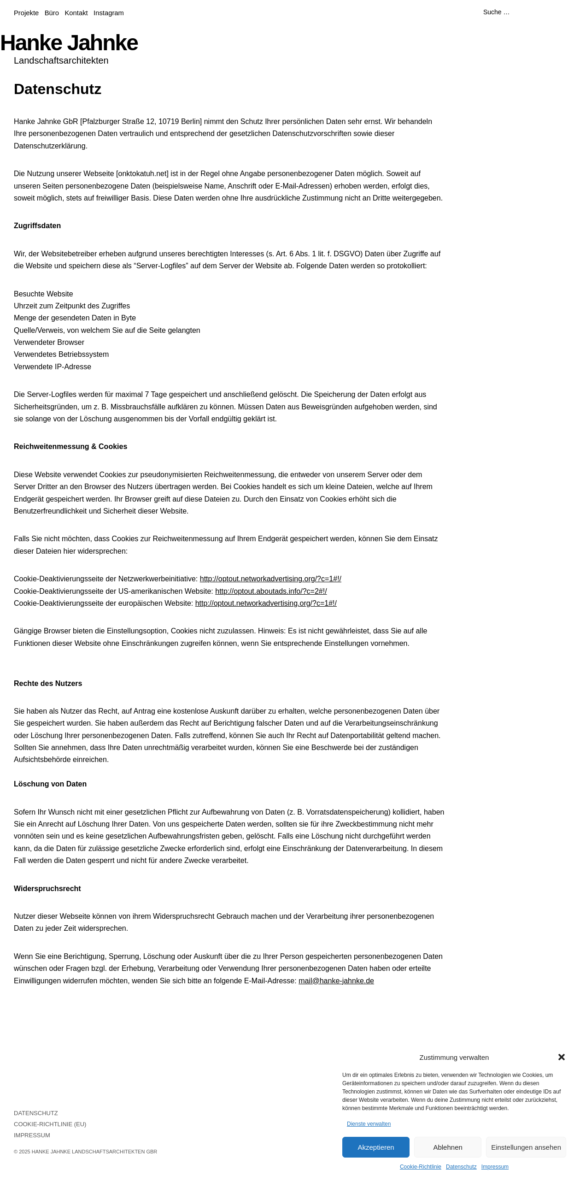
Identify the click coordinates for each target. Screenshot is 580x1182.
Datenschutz (461, 1167)
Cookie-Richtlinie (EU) (50, 1124)
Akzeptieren (375, 1147)
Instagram (109, 13)
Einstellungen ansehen (526, 1147)
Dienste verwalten (369, 1124)
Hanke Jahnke (69, 42)
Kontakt (76, 13)
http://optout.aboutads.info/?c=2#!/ (271, 591)
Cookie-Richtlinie (420, 1167)
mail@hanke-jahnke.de (336, 981)
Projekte (26, 13)
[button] (561, 1057)
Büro (52, 13)
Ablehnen (447, 1147)
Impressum (495, 1167)
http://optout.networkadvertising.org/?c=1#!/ (270, 579)
